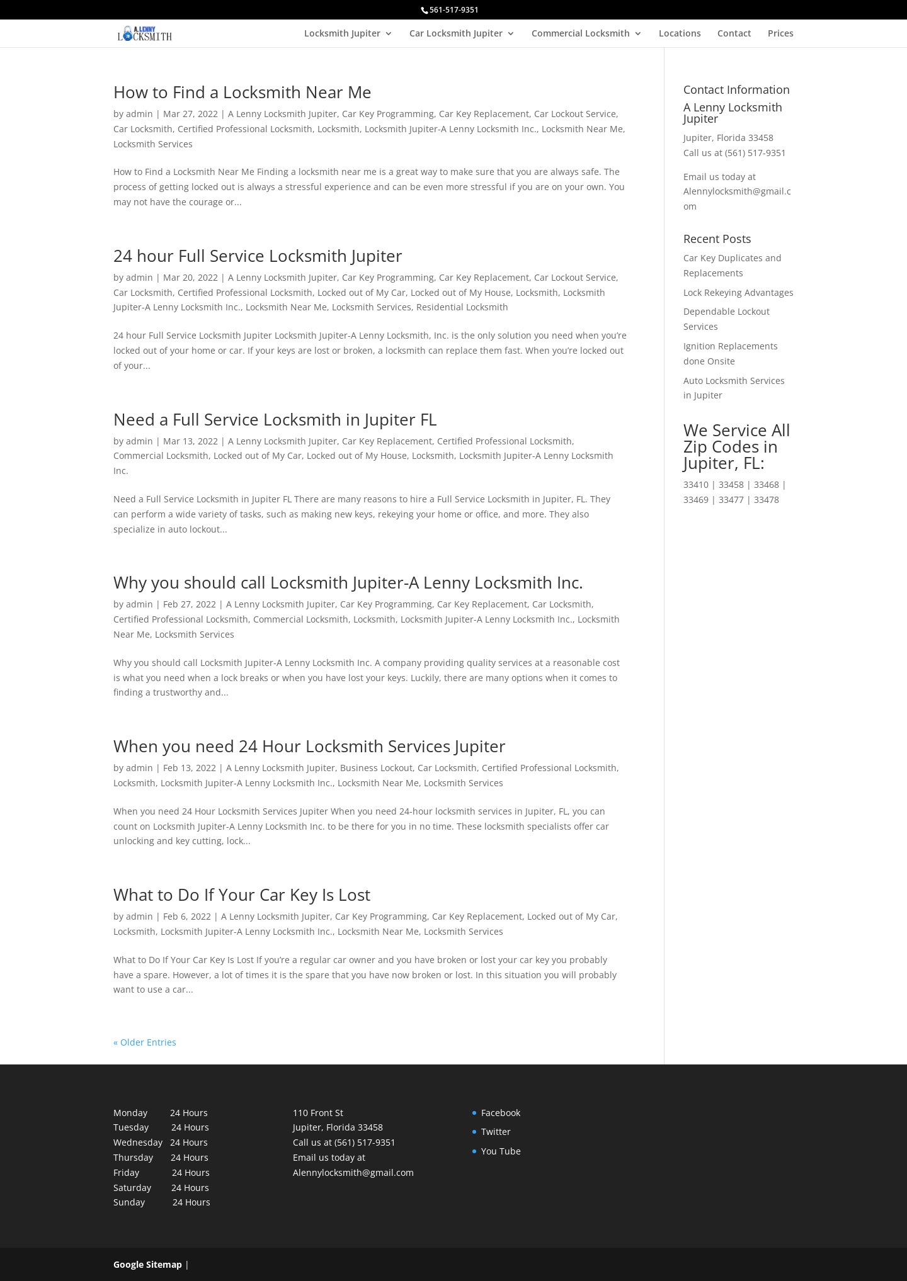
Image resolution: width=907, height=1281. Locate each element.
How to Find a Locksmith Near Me (242, 92)
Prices (781, 34)
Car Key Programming (388, 114)
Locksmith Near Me (582, 129)
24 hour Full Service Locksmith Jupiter (257, 255)
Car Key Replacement (484, 114)
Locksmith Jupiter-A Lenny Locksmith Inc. (451, 129)
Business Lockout (376, 768)
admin (139, 114)
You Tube (501, 1151)
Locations (680, 34)
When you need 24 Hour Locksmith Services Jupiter (309, 746)
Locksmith (338, 129)
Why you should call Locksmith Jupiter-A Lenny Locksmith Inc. (348, 582)
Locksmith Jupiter (342, 34)
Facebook (500, 1113)
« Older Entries (144, 1042)
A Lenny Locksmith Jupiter (282, 114)
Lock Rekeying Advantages (738, 292)
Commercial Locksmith (581, 34)
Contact (734, 34)
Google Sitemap (147, 1264)
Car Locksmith (143, 129)
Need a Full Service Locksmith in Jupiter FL (275, 419)
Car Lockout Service (575, 114)
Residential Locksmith (462, 307)
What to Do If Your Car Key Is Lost (241, 894)
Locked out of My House (461, 292)
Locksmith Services (153, 144)
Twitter (496, 1131)
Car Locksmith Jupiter (456, 34)
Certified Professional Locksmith (245, 129)
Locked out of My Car (361, 292)
